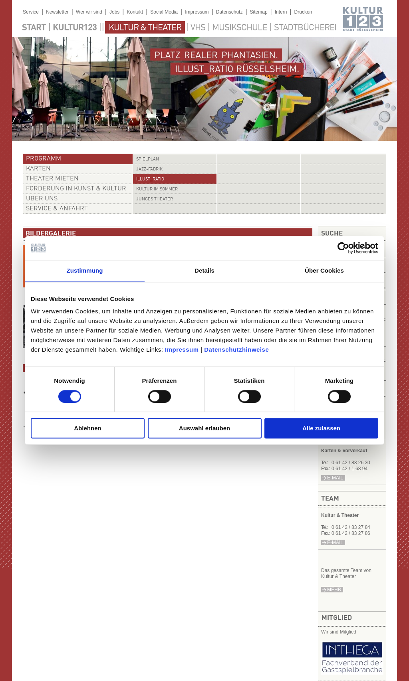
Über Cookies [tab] (324, 270)
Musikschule (239, 28)
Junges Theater (154, 199)
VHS (198, 28)
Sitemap (259, 12)
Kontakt (135, 12)
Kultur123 (75, 28)
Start (34, 28)
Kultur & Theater (145, 28)
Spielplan (147, 159)
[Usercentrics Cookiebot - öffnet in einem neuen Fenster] (343, 248)
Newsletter (57, 12)
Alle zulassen (321, 428)
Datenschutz (229, 12)
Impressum (182, 349)
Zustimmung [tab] (85, 270)
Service (31, 12)
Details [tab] (204, 270)
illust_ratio (150, 179)
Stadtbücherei (305, 28)
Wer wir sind (89, 12)
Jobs (114, 12)
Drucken (303, 12)
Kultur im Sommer (157, 189)
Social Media (164, 12)
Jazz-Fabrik (149, 169)
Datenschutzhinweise (236, 349)
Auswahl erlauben (204, 428)
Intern (281, 12)
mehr (334, 589)
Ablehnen (87, 428)
